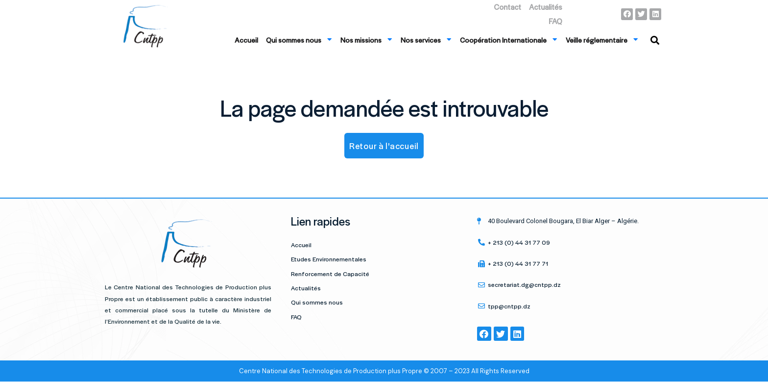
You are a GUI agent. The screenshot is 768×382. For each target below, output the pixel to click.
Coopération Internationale (509, 39)
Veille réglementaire (602, 39)
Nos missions (366, 39)
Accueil (246, 40)
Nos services (426, 39)
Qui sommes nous (299, 39)
